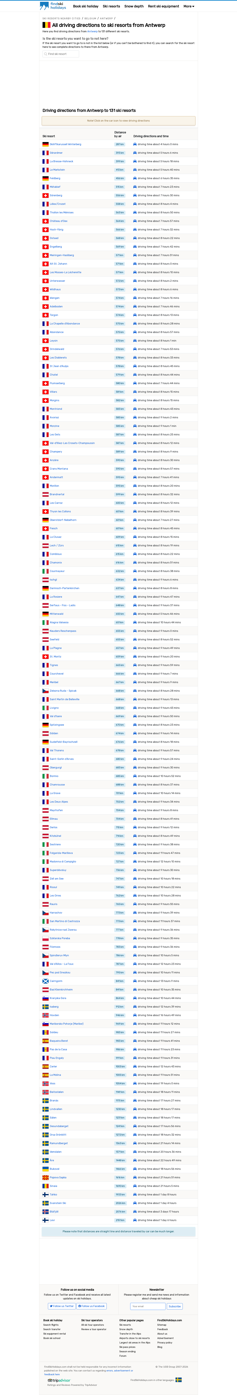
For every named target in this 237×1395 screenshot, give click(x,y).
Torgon (54, 315)
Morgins (54, 400)
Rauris (53, 904)
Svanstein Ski (58, 1203)
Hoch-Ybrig (56, 229)
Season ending (127, 1351)
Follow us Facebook (91, 1306)
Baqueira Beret (59, 1040)
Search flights (51, 1324)
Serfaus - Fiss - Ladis (62, 605)
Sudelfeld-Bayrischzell (63, 741)
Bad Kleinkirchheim (61, 989)
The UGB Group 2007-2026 (173, 1366)
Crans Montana (59, 468)
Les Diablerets (58, 357)
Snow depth (134, 6)
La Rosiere (56, 596)
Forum (122, 1355)
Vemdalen (56, 1151)
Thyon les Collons (60, 511)
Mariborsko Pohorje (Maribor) (66, 1023)
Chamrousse (57, 784)
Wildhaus (55, 289)
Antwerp (106, 18)
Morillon (54, 485)
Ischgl (53, 579)
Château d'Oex (58, 221)
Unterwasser (57, 280)
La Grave (55, 793)
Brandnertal (57, 494)
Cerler (53, 1066)
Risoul (53, 887)
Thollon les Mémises (61, 212)
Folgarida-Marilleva (61, 853)
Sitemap (161, 1324)
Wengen (55, 297)
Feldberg (55, 178)
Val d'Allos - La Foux (61, 963)
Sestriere (55, 844)
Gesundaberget (59, 1126)
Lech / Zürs (57, 545)
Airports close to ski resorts (134, 1338)
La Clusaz (55, 536)
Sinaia (53, 1186)
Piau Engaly (57, 1057)
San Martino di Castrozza (65, 921)
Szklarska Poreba (60, 938)
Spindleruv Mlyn (59, 955)
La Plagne (56, 648)
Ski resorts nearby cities (62, 18)
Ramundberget (59, 1143)
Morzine (54, 425)
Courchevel (56, 673)
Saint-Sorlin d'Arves (62, 758)
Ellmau (54, 818)
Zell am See (56, 878)
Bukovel (54, 1168)
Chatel (54, 374)
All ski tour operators (92, 1324)
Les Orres (55, 895)
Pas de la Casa (58, 1049)
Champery (56, 451)
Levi (52, 1220)
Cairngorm (56, 981)
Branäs (54, 1100)
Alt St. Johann (58, 263)
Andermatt (56, 477)
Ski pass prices (127, 1347)
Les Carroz (56, 502)
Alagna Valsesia (59, 622)
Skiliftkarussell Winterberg (65, 144)
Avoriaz (54, 417)
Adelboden (56, 306)
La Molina (55, 1074)
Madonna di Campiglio (63, 861)
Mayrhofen (56, 810)
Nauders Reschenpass (63, 630)
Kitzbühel (55, 835)
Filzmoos (55, 946)
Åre (52, 1160)
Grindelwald (57, 349)
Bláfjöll (54, 1211)
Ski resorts (111, 6)
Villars (53, 391)
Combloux (56, 554)
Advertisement (165, 1338)
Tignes (54, 665)
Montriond (56, 408)
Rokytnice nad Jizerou (63, 929)
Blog (159, 1347)
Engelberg (56, 246)
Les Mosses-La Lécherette (65, 272)
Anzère (54, 460)
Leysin (54, 340)
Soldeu (54, 1032)
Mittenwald (56, 613)
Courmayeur (57, 571)
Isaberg (54, 1006)
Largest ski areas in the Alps (134, 1342)
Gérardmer (56, 152)
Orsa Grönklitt (58, 1134)
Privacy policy (164, 1342)
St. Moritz (55, 656)
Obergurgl (56, 767)
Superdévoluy (58, 870)
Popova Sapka (58, 1177)
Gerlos (53, 827)
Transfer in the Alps (130, 1333)
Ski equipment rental (54, 1333)
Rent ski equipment (163, 6)
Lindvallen (56, 1109)
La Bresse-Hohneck (61, 161)
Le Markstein (57, 169)
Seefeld (54, 639)
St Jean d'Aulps (59, 366)
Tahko (53, 1194)
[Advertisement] (118, 83)
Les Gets (55, 434)
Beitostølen (57, 1091)
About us (162, 1333)
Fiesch (54, 528)
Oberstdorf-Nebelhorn (63, 520)
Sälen (53, 1117)
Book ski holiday (85, 6)
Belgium (90, 18)
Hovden (54, 1015)
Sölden (54, 733)
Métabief (55, 186)
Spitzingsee (57, 724)
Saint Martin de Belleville (64, 699)
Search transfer (51, 1329)
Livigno (54, 707)
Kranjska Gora (58, 998)
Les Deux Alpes (59, 801)
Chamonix (56, 562)
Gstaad (54, 238)
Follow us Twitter (62, 1306)
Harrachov (56, 912)
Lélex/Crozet (58, 203)
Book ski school (51, 1338)
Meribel (54, 682)
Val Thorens (57, 750)
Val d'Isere (56, 716)
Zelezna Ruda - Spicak (63, 690)
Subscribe (175, 1306)
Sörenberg (56, 195)
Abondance (56, 332)
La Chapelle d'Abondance (65, 323)
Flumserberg (57, 383)
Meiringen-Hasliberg (62, 255)
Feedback (162, 1329)
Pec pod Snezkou (60, 972)
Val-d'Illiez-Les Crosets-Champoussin (72, 443)
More (189, 6)
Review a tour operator (93, 1329)
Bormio (54, 776)
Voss (52, 1083)
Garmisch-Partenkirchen (64, 588)
